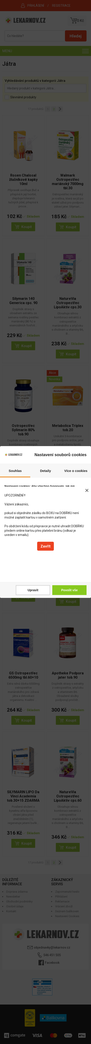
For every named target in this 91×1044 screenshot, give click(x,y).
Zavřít (45, 546)
